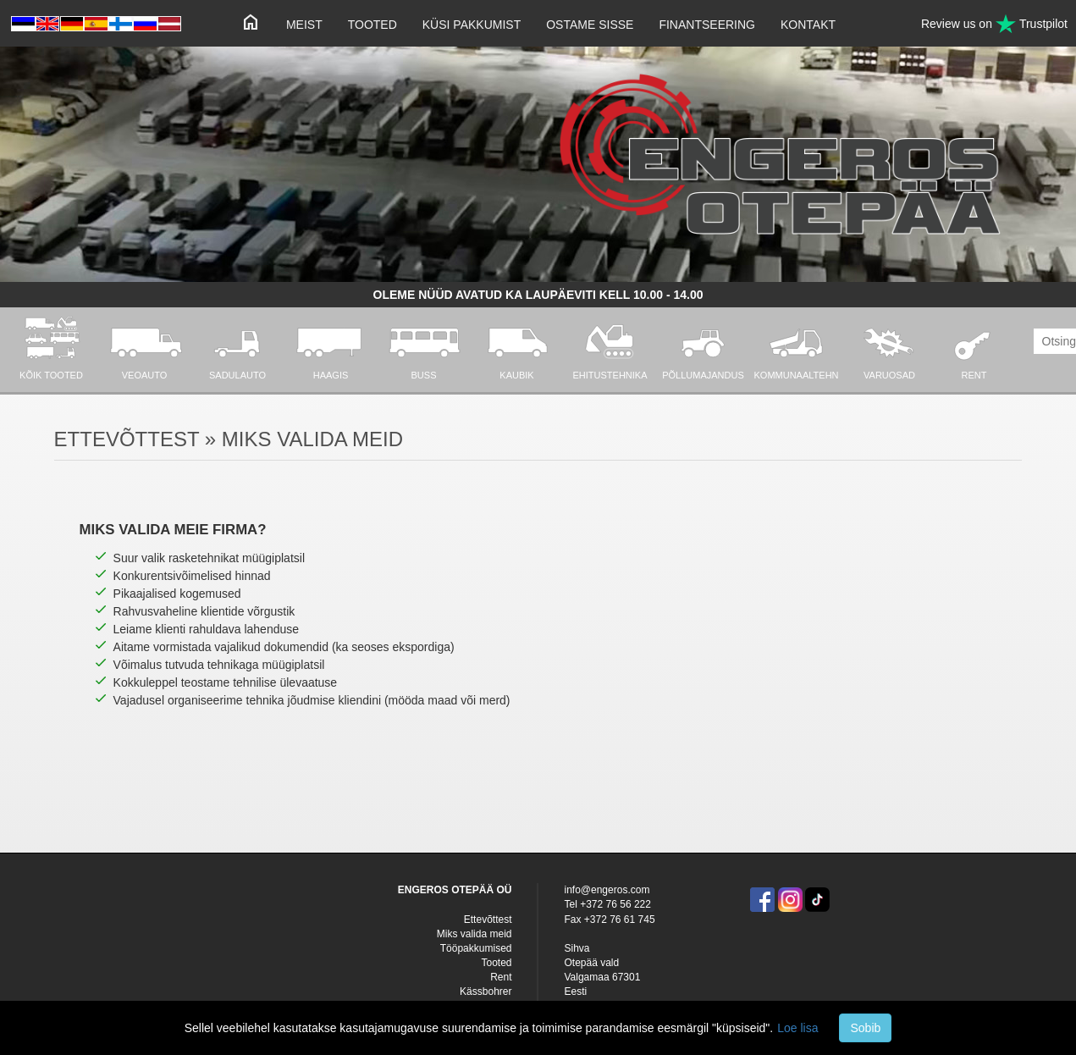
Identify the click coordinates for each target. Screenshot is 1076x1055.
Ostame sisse (589, 24)
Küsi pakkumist (471, 24)
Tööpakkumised (476, 948)
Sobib (865, 1028)
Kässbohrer (485, 991)
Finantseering (707, 24)
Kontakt (808, 24)
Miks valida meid (474, 934)
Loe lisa (797, 1028)
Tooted (372, 24)
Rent (500, 977)
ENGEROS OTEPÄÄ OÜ (455, 890)
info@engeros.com (606, 890)
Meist (304, 24)
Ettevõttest (488, 919)
